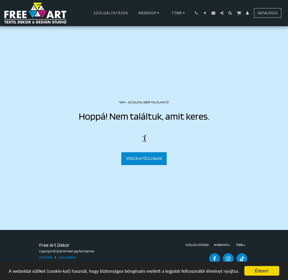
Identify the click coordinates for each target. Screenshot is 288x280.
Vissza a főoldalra (144, 158)
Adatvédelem (67, 257)
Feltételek (46, 257)
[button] (196, 13)
